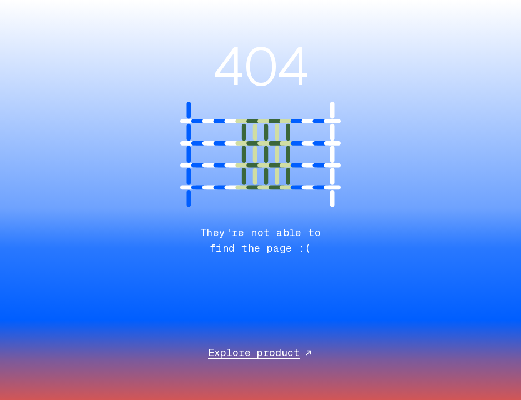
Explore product (260, 352)
